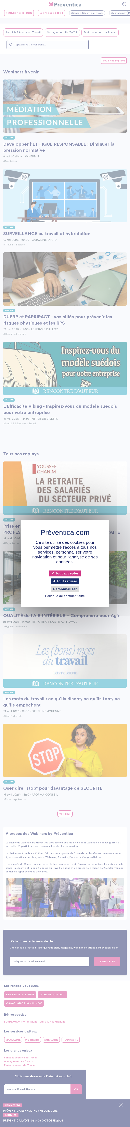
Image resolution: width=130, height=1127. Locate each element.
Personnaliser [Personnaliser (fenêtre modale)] (65, 589)
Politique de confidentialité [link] (65, 596)
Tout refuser (65, 581)
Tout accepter (64, 573)
